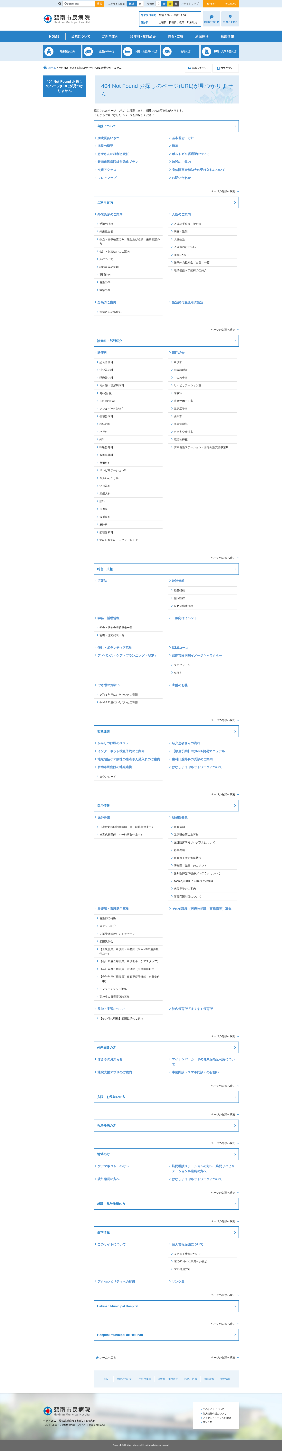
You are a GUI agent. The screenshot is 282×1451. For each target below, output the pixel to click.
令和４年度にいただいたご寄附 (118, 702)
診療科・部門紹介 (143, 36)
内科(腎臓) (105, 393)
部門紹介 (178, 352)
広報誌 (102, 581)
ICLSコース (180, 647)
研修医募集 (180, 817)
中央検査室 (181, 377)
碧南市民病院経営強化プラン (118, 161)
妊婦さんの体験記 (110, 311)
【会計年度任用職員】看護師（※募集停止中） (128, 969)
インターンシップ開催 (113, 988)
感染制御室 (181, 439)
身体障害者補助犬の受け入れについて (198, 170)
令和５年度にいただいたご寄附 (118, 694)
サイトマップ (191, 3)
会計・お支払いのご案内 (114, 251)
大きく (140, 4)
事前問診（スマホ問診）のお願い (195, 1072)
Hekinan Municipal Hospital (117, 1306)
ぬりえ (178, 672)
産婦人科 (104, 493)
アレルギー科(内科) (111, 408)
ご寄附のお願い (108, 685)
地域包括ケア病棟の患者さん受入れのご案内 (129, 759)
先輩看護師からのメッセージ (117, 933)
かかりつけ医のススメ (113, 743)
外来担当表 (106, 231)
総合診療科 (106, 362)
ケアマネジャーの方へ (113, 1166)
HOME (54, 36)
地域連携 (202, 36)
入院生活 (179, 239)
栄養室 (178, 393)
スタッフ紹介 (107, 925)
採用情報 (227, 36)
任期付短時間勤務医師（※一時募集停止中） (126, 826)
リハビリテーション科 (113, 470)
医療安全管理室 (183, 431)
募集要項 (179, 850)
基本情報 (103, 1232)
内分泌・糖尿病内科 (111, 385)
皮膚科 (103, 509)
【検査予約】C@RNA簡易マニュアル (198, 751)
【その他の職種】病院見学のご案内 (121, 1018)
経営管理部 (181, 424)
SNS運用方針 (182, 1269)
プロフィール (182, 665)
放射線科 (104, 516)
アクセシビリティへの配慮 (116, 1281)
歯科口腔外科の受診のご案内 (192, 759)
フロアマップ (107, 178)
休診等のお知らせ (110, 1059)
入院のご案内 (181, 214)
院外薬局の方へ (108, 1179)
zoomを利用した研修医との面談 (193, 881)
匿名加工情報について (187, 1253)
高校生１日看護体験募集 (114, 996)
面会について (182, 254)
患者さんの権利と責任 (113, 154)
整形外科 (104, 462)
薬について (106, 259)
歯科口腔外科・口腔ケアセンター (120, 540)
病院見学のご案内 (185, 888)
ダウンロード (107, 776)
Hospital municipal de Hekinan (120, 1335)
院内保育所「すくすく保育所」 (194, 1009)
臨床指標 (179, 598)
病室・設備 (181, 231)
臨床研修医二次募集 (186, 834)
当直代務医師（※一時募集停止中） (121, 834)
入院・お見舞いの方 (111, 1097)
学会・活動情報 (108, 618)
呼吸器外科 (106, 447)
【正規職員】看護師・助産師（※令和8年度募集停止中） (129, 951)
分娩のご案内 (107, 302)
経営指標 (179, 590)
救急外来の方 (106, 1125)
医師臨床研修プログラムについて (194, 842)
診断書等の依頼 (109, 267)
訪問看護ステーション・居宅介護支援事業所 (201, 447)
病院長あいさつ (108, 138)
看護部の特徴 (107, 918)
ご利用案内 (110, 36)
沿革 (175, 146)
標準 (132, 4)
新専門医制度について (187, 896)
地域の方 (103, 1154)
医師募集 (104, 817)
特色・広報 (175, 36)
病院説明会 (106, 941)
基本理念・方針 (183, 138)
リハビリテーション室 (187, 385)
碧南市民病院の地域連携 (115, 767)
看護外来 (104, 282)
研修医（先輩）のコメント (190, 865)
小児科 (103, 431)
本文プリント (225, 68)
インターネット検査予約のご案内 (121, 751)
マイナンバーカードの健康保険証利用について (203, 1062)
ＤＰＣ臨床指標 (183, 605)
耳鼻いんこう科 (109, 478)
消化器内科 (106, 369)
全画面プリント (198, 68)
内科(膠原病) (107, 400)
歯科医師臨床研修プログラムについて (197, 873)
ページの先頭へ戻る (223, 191)
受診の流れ (106, 223)
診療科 (102, 352)
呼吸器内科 (106, 377)
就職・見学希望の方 (111, 1203)
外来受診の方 (106, 1047)
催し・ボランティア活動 (115, 647)
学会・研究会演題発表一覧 (115, 627)
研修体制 (179, 826)
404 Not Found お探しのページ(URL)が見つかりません (65, 86)
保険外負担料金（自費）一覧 (192, 262)
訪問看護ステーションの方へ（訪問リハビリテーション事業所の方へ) (203, 1168)
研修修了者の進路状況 (187, 857)
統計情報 (178, 581)
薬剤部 (178, 416)
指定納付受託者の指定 (187, 302)
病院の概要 (105, 146)
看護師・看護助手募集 (113, 908)
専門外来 (104, 274)
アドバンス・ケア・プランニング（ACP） (129, 655)
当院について (81, 36)
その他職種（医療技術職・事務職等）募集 (201, 908)
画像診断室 (181, 369)
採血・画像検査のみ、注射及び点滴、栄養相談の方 (129, 241)
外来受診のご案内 (110, 214)
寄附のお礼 (180, 685)
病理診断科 (106, 532)
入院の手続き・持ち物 (187, 223)
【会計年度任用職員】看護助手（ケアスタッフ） (129, 961)
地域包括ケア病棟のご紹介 (190, 270)
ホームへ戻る (107, 1357)
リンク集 (178, 1281)
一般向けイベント (184, 618)
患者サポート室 (183, 400)
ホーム (52, 67)
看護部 (178, 362)
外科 (102, 439)
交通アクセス (107, 170)
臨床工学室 (181, 408)
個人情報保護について (187, 1244)
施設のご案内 (181, 161)
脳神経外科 (106, 454)
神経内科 (104, 424)
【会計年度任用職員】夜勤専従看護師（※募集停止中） (129, 979)
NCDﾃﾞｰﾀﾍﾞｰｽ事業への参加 (190, 1261)
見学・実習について (112, 1009)
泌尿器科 (104, 485)
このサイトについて (112, 1244)
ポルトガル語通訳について (191, 154)
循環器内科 (106, 416)
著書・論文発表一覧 (111, 635)
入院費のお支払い (185, 247)
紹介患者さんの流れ (186, 743)
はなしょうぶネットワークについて (197, 767)
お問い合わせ (181, 178)
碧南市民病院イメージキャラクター (197, 655)
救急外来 (104, 290)
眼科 (102, 501)
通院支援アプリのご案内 (115, 1072)
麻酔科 (103, 524)
